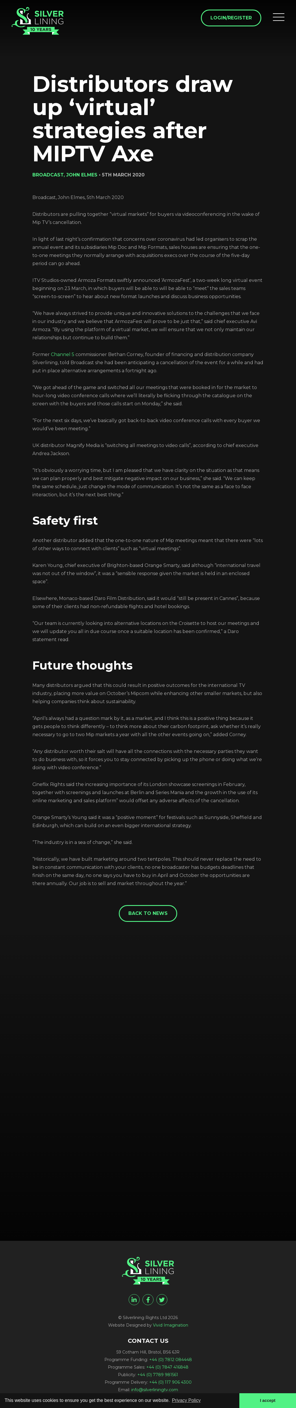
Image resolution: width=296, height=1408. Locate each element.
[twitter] (161, 1299)
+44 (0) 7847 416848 (167, 1367)
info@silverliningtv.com (154, 1389)
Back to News (148, 913)
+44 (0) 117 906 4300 (170, 1382)
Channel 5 (62, 354)
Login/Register (231, 18)
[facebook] (148, 1299)
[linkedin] (134, 1299)
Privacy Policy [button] (186, 1400)
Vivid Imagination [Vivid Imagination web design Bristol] (170, 1325)
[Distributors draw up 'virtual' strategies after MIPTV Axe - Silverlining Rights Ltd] (38, 21)
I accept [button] (267, 1400)
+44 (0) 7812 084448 (170, 1359)
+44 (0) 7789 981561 (157, 1374)
